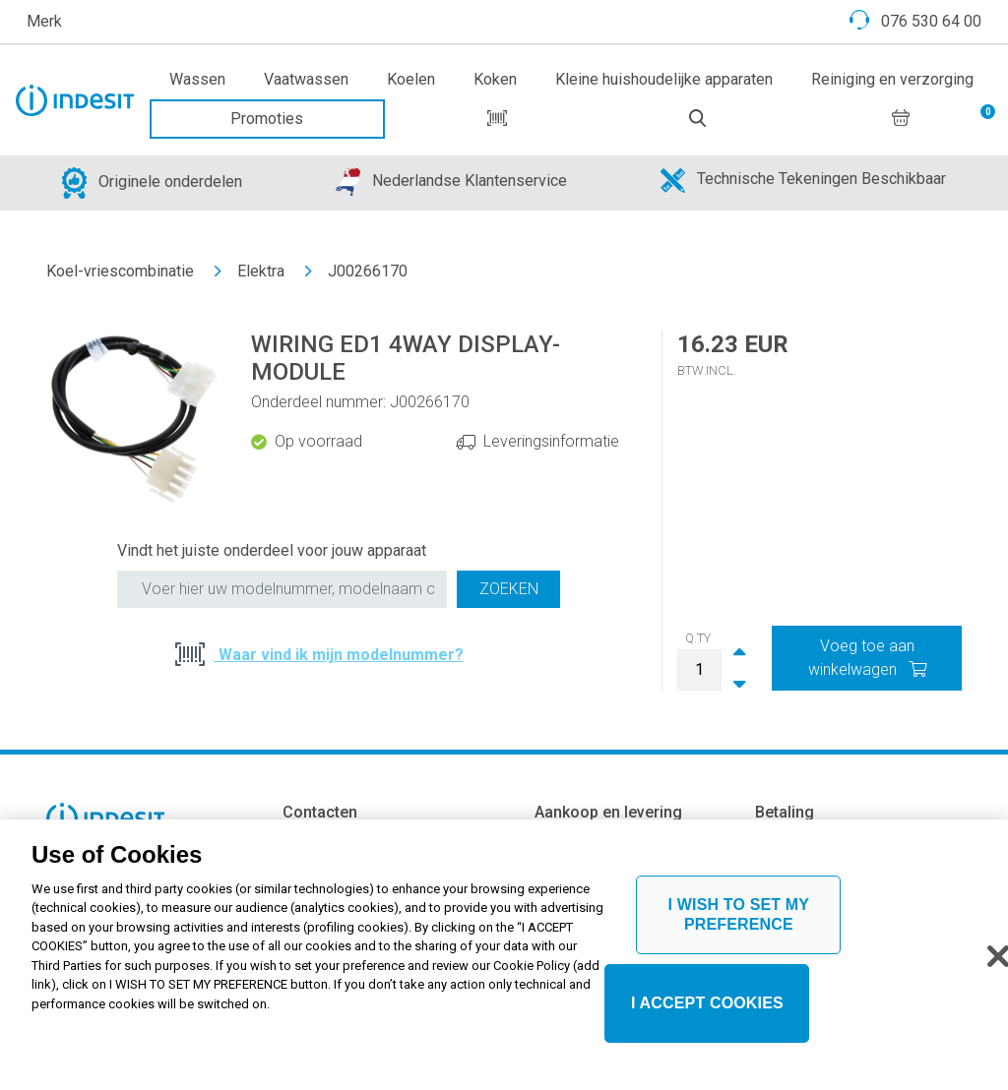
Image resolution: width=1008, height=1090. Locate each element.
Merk (44, 21)
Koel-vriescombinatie (120, 271)
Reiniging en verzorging (892, 79)
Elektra (260, 271)
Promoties (266, 118)
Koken (495, 79)
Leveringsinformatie (551, 441)
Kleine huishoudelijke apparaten (664, 79)
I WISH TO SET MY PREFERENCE (739, 921)
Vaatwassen (306, 79)
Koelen (411, 79)
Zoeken (508, 588)
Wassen (197, 79)
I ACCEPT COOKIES (707, 1009)
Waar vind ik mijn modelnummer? (339, 654)
